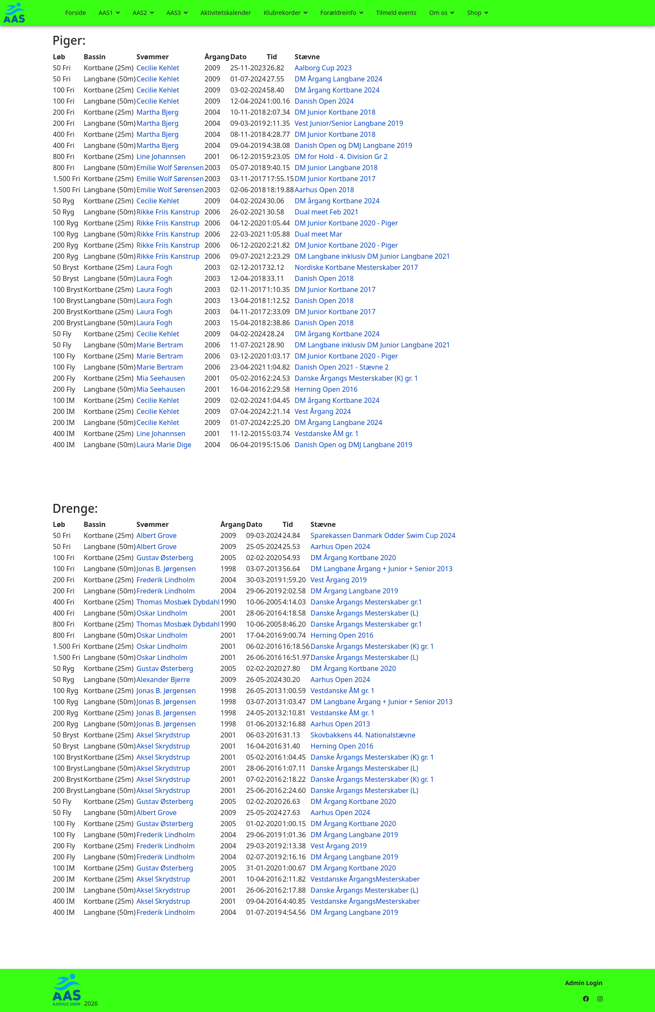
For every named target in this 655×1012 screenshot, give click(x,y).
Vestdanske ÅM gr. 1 (327, 433)
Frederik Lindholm (165, 579)
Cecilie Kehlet (157, 67)
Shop (474, 13)
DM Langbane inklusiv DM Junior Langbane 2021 (372, 256)
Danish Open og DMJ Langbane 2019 (353, 145)
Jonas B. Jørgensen (166, 568)
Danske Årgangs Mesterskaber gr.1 (366, 602)
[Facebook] (586, 999)
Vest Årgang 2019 (338, 579)
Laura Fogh (154, 267)
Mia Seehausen (160, 378)
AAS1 (106, 13)
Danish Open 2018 (324, 278)
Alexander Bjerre (163, 679)
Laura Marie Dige (163, 444)
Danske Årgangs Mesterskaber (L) (364, 613)
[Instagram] (600, 999)
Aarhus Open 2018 (324, 189)
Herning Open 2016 (326, 389)
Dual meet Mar (318, 234)
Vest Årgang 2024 (323, 411)
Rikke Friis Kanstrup (168, 212)
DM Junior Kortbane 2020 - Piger (346, 223)
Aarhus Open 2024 (340, 546)
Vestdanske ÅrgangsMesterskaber (365, 879)
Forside (75, 13)
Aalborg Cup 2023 (323, 67)
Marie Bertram (159, 345)
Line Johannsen (160, 156)
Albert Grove (156, 535)
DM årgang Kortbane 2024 (337, 90)
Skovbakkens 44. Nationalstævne (362, 735)
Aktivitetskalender (225, 13)
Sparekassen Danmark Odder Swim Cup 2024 (382, 535)
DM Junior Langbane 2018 (336, 167)
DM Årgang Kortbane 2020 (353, 557)
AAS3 (174, 13)
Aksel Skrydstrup (163, 735)
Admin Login (584, 983)
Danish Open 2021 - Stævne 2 (341, 367)
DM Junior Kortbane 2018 (335, 112)
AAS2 (140, 13)
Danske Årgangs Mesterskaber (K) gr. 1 (356, 378)
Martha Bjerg (157, 112)
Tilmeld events (396, 13)
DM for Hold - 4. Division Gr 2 (341, 156)
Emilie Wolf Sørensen (170, 167)
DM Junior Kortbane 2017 (335, 178)
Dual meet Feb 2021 (327, 212)
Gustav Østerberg (164, 557)
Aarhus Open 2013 (340, 724)
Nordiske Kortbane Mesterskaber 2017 (356, 267)
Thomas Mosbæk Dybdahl (178, 602)
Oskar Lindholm (161, 613)
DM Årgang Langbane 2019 (354, 591)
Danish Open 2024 (324, 101)
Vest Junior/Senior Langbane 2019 (349, 123)
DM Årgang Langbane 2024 (338, 79)
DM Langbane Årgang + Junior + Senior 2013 (381, 568)
